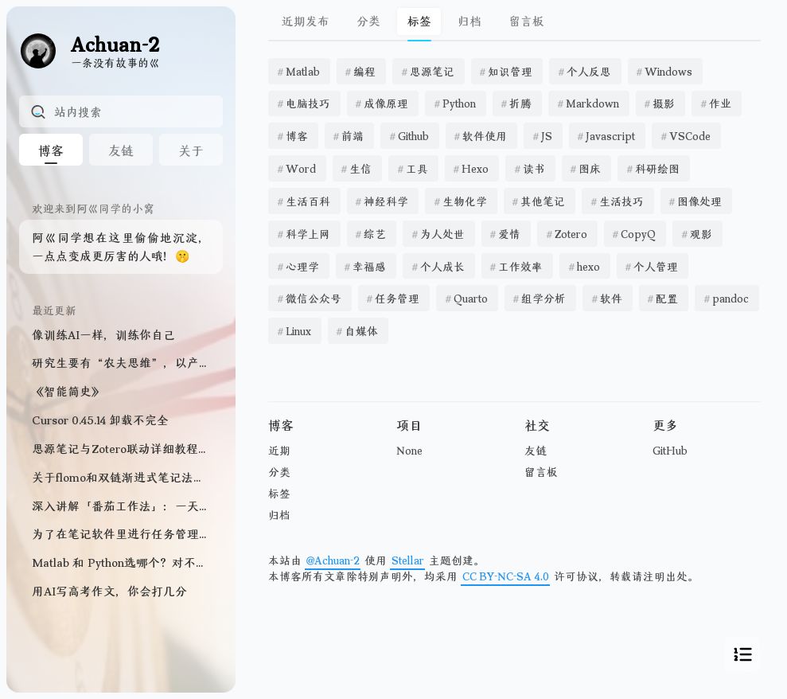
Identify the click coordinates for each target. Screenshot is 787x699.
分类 (368, 21)
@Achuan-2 (333, 560)
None (409, 450)
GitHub (670, 450)
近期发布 (305, 21)
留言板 (526, 21)
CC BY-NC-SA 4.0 (505, 576)
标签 (279, 493)
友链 (535, 450)
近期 (279, 450)
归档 (469, 21)
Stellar (408, 560)
